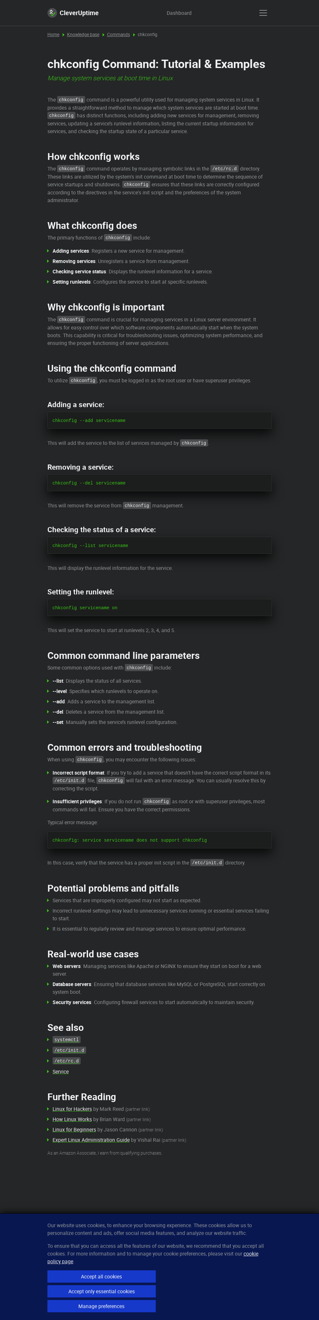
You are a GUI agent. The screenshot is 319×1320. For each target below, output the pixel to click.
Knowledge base (83, 34)
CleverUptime (73, 13)
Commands (118, 34)
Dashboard (173, 12)
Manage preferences (101, 1306)
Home (53, 34)
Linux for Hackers (72, 1108)
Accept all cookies (101, 1276)
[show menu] (263, 13)
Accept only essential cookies (101, 1291)
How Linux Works (72, 1119)
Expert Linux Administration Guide (91, 1139)
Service (61, 1071)
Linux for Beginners (74, 1129)
